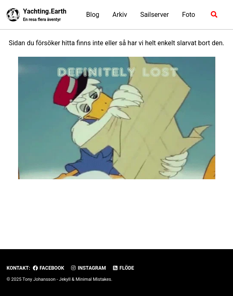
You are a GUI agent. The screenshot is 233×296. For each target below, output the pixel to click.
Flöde (123, 268)
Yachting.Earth (45, 15)
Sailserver (154, 14)
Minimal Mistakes (93, 279)
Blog (92, 14)
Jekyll (65, 279)
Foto (188, 14)
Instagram (88, 268)
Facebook (48, 268)
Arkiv (120, 14)
